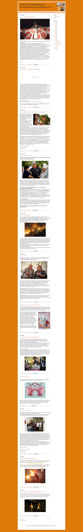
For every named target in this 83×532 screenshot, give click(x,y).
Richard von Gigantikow (34, 191)
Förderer (51, 12)
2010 (55, 39)
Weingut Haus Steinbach (41, 139)
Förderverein (41, 12)
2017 (55, 31)
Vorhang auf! (21, 12)
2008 (55, 48)
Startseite (35, 518)
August (56, 45)
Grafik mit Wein (23, 255)
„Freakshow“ (22, 466)
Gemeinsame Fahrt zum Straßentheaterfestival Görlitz (32, 491)
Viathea (28, 494)
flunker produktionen (36, 137)
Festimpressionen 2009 (25, 410)
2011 (55, 38)
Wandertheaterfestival (27, 12)
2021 (55, 26)
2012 (55, 37)
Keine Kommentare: (29, 64)
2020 (55, 27)
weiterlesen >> (22, 207)
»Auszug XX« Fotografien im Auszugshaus (30, 69)
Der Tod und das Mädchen (36, 46)
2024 (55, 22)
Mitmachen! (47, 12)
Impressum (56, 12)
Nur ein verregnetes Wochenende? (28, 17)
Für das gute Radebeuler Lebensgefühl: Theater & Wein (33, 112)
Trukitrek (39, 193)
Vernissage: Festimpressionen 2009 (28, 458)
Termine (55, 17)
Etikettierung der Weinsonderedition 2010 (29, 337)
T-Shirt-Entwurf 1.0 (24, 376)
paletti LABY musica (25, 215)
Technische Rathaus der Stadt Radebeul (28, 464)
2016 (55, 32)
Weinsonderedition (35, 12)
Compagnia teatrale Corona (39, 57)
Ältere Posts (48, 518)
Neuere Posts (22, 518)
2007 (55, 49)
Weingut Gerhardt (45, 339)
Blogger (55, 525)
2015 (55, 33)
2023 (55, 23)
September (57, 44)
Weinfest (28, 118)
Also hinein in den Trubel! (26, 155)
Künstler (55, 18)
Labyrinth (40, 52)
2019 (55, 28)
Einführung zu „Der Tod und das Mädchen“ (30, 305)
